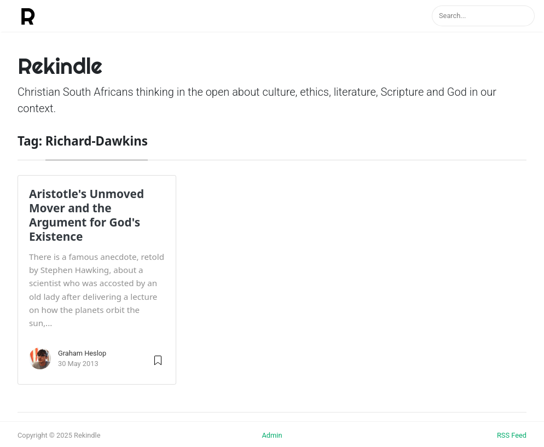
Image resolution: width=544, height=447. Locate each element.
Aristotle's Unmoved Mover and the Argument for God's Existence (86, 215)
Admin (272, 435)
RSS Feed (511, 435)
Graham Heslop (82, 353)
